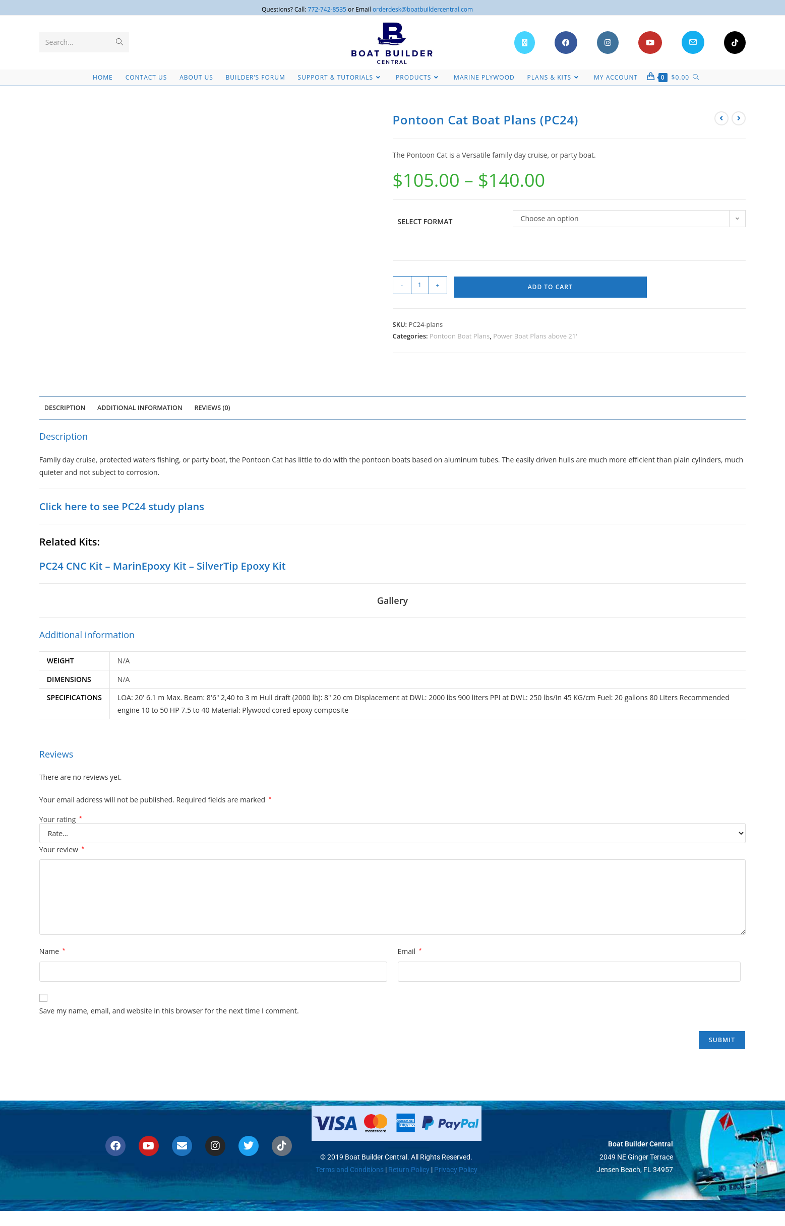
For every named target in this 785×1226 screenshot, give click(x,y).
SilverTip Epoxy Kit (241, 566)
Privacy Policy (455, 1169)
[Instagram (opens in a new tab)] (608, 42)
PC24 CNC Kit (71, 566)
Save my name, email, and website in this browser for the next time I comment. (169, 1010)
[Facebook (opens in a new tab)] (566, 42)
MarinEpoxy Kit (150, 566)
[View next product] (739, 118)
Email (410, 951)
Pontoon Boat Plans (460, 335)
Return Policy (408, 1169)
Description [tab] (65, 407)
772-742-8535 (327, 9)
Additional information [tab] (140, 407)
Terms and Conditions (350, 1169)
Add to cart (550, 287)
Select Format (425, 221)
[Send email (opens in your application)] (693, 42)
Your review (61, 849)
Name (52, 951)
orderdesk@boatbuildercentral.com (423, 9)
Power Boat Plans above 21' (535, 335)
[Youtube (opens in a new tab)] (650, 42)
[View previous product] (721, 118)
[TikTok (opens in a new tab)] (735, 42)
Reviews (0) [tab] (212, 407)
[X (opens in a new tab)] (524, 42)
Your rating (60, 819)
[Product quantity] (420, 285)
